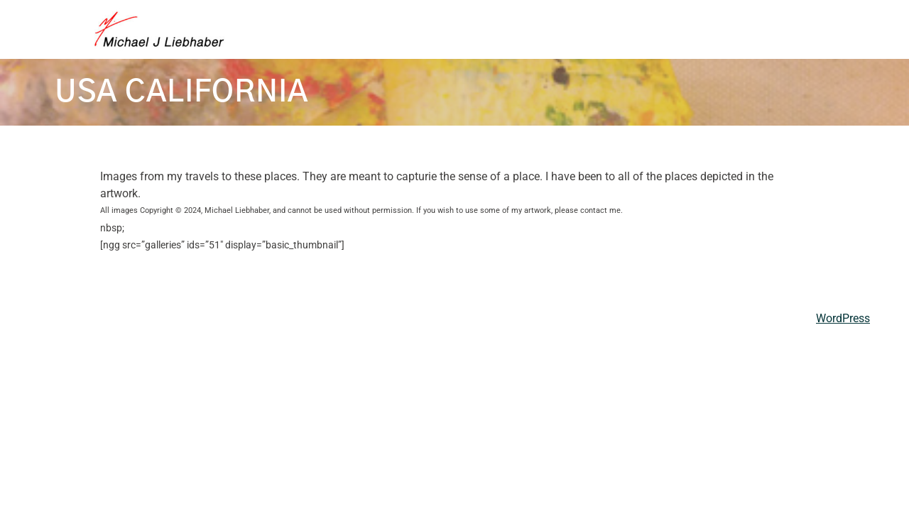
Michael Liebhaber (89, 318)
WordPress (843, 318)
